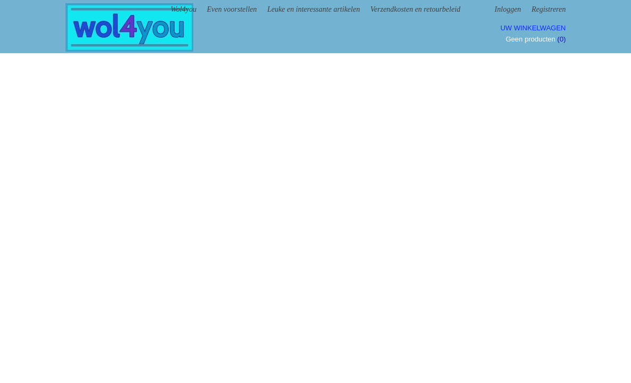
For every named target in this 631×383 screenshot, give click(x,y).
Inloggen (508, 9)
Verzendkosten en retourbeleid (416, 9)
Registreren (548, 9)
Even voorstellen (232, 9)
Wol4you (183, 9)
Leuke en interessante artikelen (313, 9)
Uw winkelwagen (533, 28)
